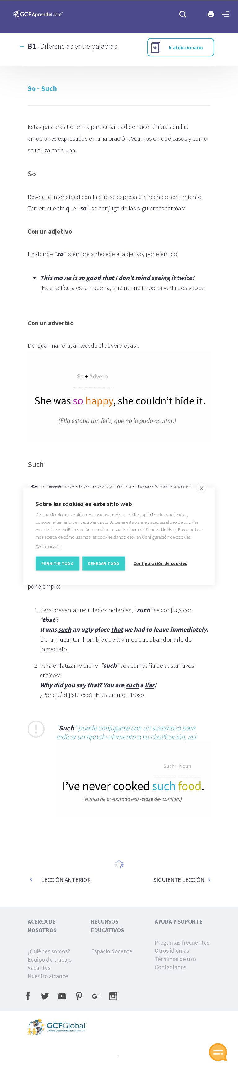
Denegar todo (103, 566)
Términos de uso (175, 959)
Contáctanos (170, 967)
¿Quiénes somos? (49, 951)
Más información (49, 549)
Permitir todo (57, 566)
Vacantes (39, 967)
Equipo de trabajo (50, 959)
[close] (201, 491)
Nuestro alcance (48, 976)
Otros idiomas (172, 950)
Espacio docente (111, 951)
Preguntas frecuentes (182, 942)
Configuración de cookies (160, 566)
